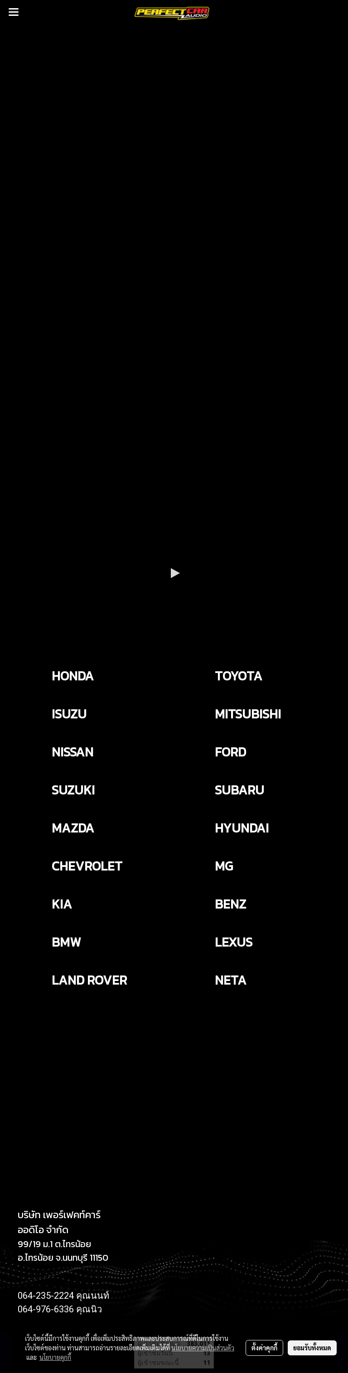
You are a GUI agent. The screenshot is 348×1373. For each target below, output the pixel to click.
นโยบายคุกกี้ (55, 1357)
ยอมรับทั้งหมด (312, 1348)
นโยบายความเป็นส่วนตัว (202, 1348)
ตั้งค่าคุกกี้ (264, 1348)
